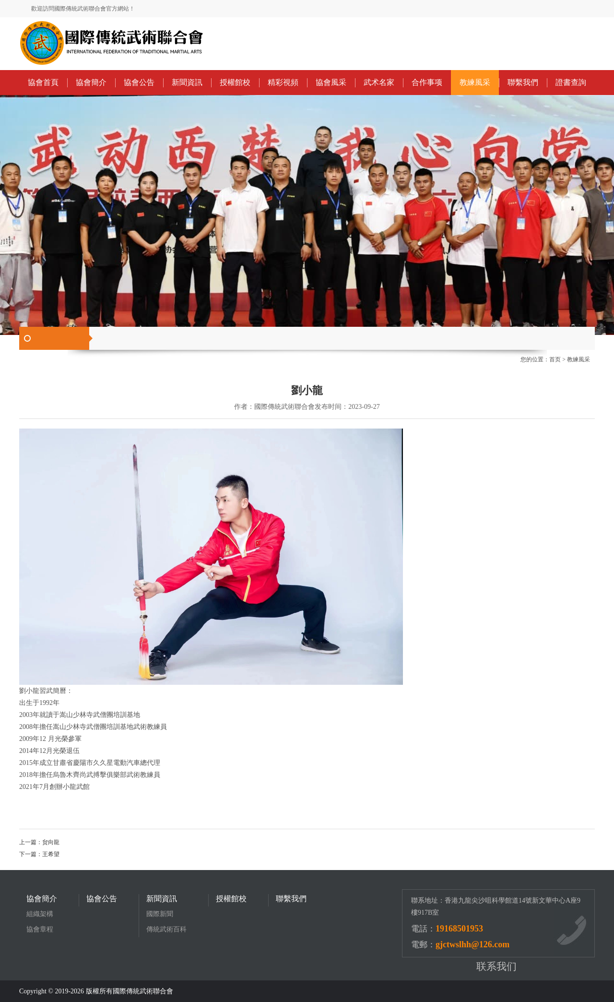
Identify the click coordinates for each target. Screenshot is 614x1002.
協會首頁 (43, 82)
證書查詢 (570, 82)
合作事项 (427, 82)
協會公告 (139, 82)
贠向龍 (50, 842)
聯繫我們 (523, 82)
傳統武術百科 (166, 929)
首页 (555, 359)
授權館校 (235, 82)
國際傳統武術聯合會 (143, 991)
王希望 (50, 854)
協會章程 (39, 929)
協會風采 (331, 82)
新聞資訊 (187, 82)
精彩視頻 (283, 82)
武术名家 (379, 82)
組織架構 (39, 914)
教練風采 (475, 82)
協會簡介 (91, 82)
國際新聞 (159, 914)
